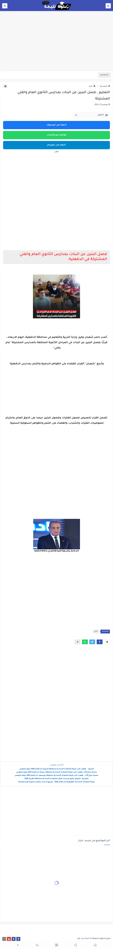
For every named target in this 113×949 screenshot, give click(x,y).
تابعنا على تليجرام (56, 145)
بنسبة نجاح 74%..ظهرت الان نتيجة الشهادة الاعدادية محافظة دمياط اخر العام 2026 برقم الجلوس (56, 772)
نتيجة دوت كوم (83, 939)
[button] (100, 641)
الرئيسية (105, 86)
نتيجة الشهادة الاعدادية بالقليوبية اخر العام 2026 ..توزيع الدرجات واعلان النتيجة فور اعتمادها (56, 782)
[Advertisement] (56, 48)
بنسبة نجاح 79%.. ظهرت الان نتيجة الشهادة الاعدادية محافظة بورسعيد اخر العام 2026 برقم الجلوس (56, 775)
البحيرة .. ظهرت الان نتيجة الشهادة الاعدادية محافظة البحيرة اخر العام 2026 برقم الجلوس (56, 769)
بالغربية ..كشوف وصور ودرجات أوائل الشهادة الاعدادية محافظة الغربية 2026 (56, 779)
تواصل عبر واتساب (56, 135)
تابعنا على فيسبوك (56, 125)
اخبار (92, 86)
